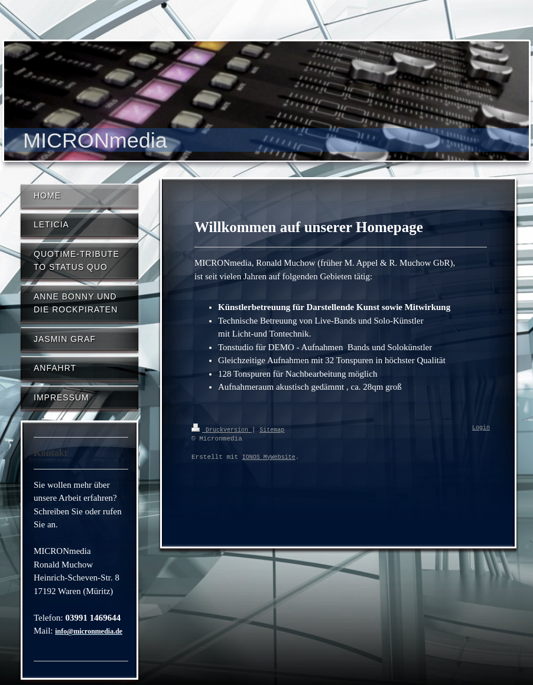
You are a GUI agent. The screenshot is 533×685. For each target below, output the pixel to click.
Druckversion (221, 429)
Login (481, 428)
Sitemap (271, 429)
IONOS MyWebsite (268, 457)
